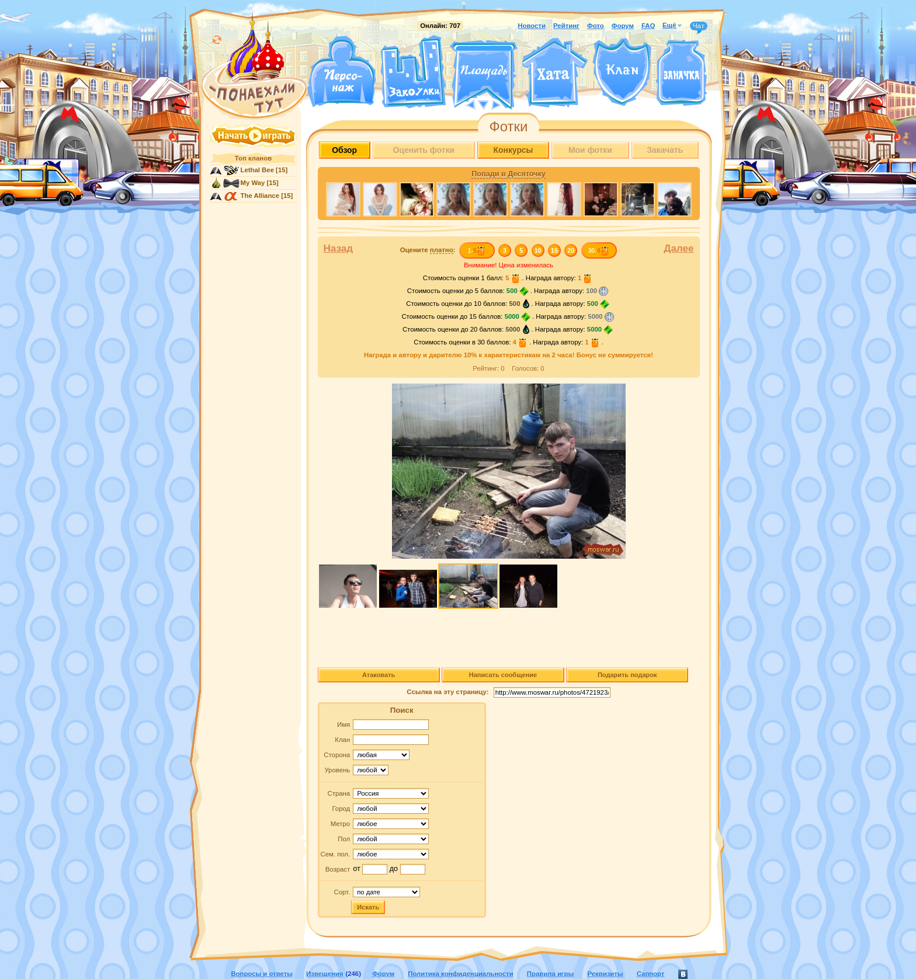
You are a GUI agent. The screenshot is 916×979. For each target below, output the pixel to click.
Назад (338, 248)
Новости (532, 25)
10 (538, 250)
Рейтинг (566, 25)
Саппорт (651, 973)
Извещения (324, 973)
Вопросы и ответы (262, 973)
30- (598, 250)
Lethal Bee (257, 169)
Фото (595, 25)
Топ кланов (253, 158)
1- (476, 250)
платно (441, 249)
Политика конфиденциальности (460, 973)
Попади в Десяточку (508, 174)
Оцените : (428, 250)
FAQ (648, 25)
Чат (699, 26)
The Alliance (260, 195)
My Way (253, 182)
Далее (678, 248)
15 (554, 250)
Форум (623, 25)
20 (570, 250)
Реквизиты (605, 973)
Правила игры (550, 973)
